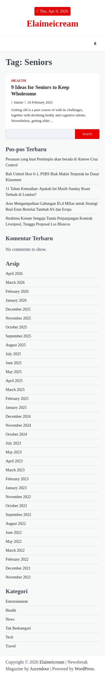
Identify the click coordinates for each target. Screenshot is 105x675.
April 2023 (14, 461)
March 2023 (15, 470)
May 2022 (14, 541)
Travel (11, 646)
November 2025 (18, 318)
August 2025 (16, 345)
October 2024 (16, 434)
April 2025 (14, 381)
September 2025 (18, 336)
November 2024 (18, 425)
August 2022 (16, 524)
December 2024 (18, 416)
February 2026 (17, 291)
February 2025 (17, 399)
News (10, 619)
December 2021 (18, 568)
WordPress (84, 668)
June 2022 (14, 532)
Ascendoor (39, 668)
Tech (9, 637)
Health (18, 81)
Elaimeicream (52, 23)
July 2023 (13, 443)
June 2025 (14, 363)
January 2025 (16, 407)
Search (87, 134)
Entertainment (17, 601)
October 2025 (16, 327)
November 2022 (18, 497)
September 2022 (18, 515)
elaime (17, 102)
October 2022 (16, 506)
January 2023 (16, 488)
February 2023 (17, 479)
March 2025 (15, 390)
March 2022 (15, 550)
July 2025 (13, 354)
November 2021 (18, 577)
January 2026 (16, 300)
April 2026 (14, 274)
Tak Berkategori (18, 628)
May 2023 (14, 452)
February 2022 (17, 559)
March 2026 (15, 282)
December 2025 (18, 309)
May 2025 (14, 372)
